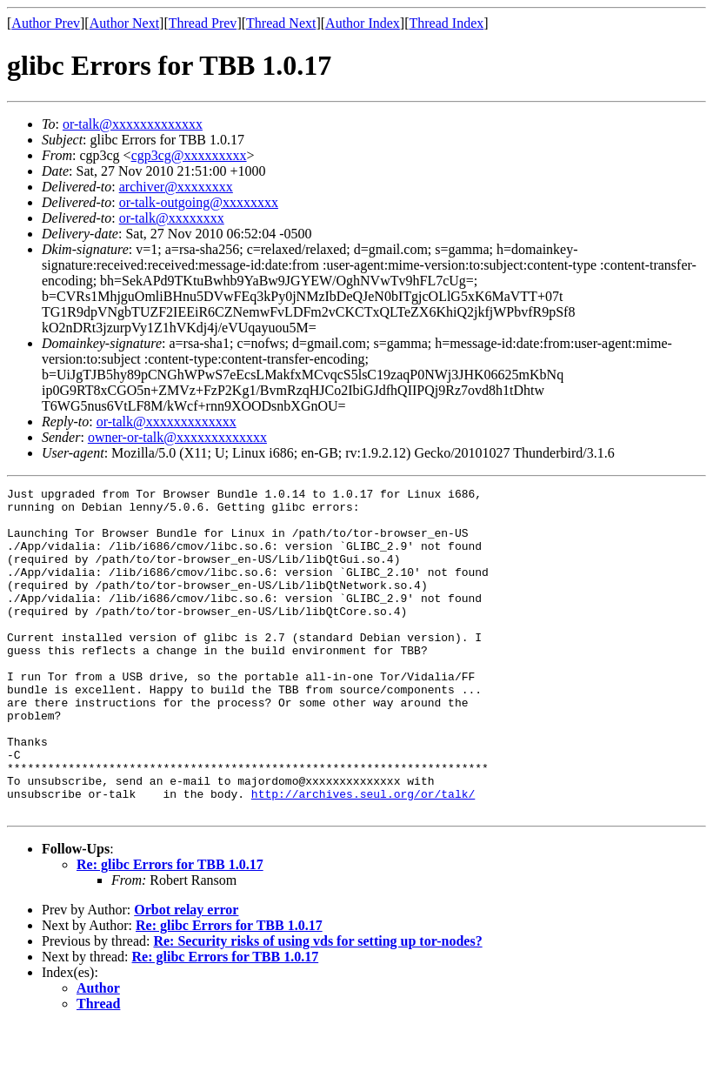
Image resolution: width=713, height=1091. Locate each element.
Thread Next (281, 23)
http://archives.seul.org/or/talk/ (363, 856)
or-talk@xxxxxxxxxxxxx (133, 124)
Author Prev (45, 23)
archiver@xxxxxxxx (176, 186)
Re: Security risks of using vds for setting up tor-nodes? (317, 1006)
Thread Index (447, 23)
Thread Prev (203, 23)
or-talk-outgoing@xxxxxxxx (198, 202)
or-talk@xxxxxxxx (171, 218)
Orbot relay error (186, 974)
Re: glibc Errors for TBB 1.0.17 (170, 929)
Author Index (362, 23)
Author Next (124, 23)
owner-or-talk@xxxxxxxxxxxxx (177, 437)
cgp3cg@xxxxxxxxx (189, 155)
